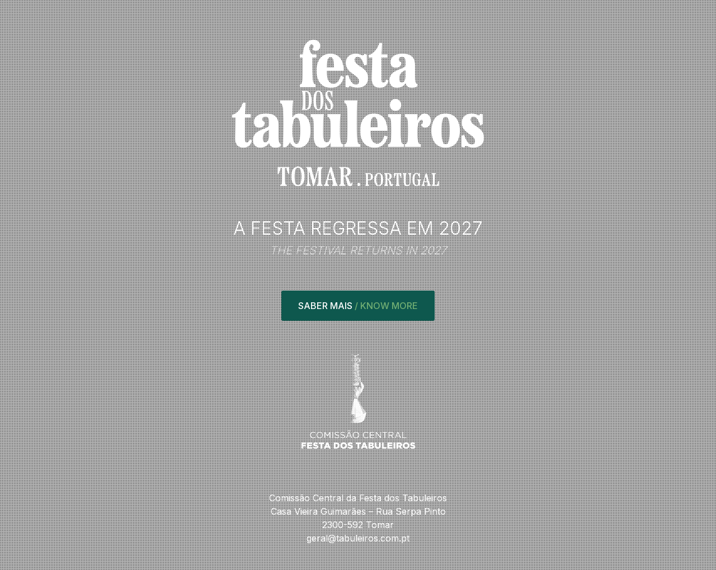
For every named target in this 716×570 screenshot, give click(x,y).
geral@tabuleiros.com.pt (358, 538)
